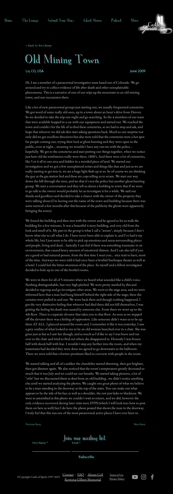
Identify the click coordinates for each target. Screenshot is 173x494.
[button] (93, 20)
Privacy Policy (117, 479)
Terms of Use (116, 475)
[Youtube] (135, 477)
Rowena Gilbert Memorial (83, 479)
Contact (68, 474)
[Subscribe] (85, 457)
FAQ (80, 474)
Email (75, 442)
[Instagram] (143, 477)
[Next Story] (136, 424)
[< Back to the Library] (40, 45)
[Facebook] (152, 477)
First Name (39, 442)
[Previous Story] (37, 424)
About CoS (95, 474)
